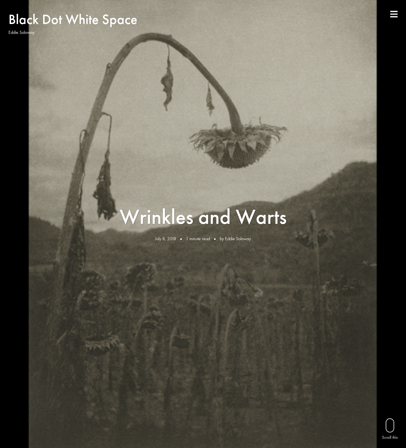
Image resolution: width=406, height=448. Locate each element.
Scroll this (390, 429)
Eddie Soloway (238, 239)
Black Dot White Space (72, 19)
